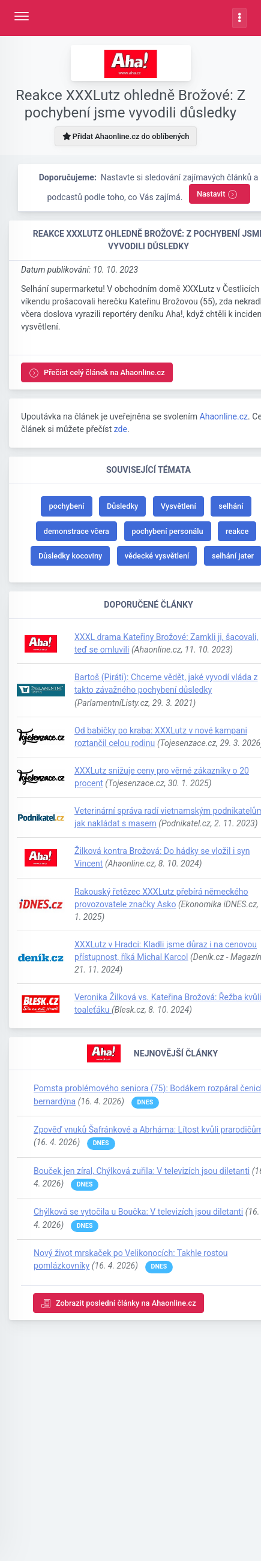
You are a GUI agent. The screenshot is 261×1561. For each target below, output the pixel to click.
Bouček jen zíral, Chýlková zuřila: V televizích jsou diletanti (142, 1171)
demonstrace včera (76, 531)
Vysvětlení (178, 506)
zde (120, 429)
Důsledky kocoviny (70, 555)
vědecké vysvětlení (157, 555)
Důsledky (122, 506)
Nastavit (217, 194)
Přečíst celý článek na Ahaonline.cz (97, 373)
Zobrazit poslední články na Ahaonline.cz (118, 1304)
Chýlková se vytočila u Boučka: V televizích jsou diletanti (138, 1211)
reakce (237, 531)
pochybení (66, 506)
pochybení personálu (167, 531)
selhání (230, 506)
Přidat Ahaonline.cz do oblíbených (126, 136)
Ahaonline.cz (223, 416)
